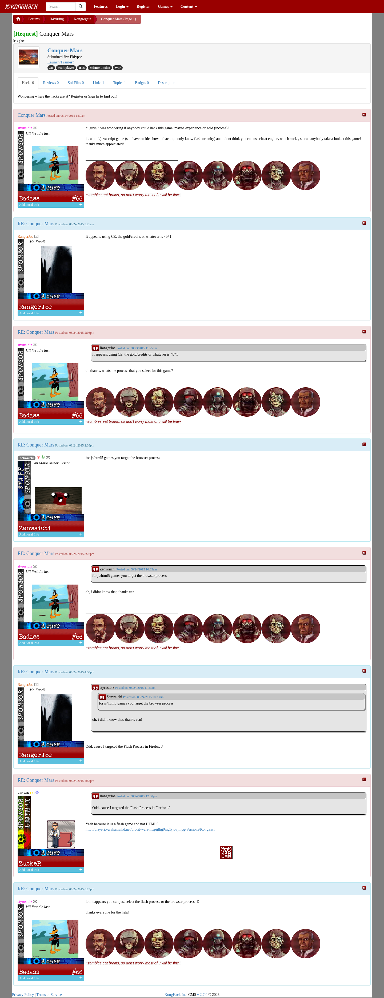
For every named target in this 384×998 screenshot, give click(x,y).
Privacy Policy (23, 995)
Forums (34, 19)
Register (143, 7)
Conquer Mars (32, 115)
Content (189, 7)
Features (101, 7)
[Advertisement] (183, 21)
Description (166, 83)
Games (165, 7)
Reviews (51, 83)
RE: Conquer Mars (36, 223)
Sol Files (76, 83)
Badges (142, 83)
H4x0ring (57, 19)
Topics (119, 83)
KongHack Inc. (176, 995)
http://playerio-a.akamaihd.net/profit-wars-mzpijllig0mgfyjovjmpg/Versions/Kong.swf (150, 829)
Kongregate (82, 19)
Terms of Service (49, 995)
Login (122, 7)
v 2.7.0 (202, 995)
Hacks (28, 83)
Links (98, 83)
